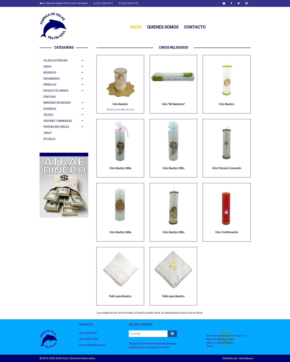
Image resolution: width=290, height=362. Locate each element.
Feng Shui (49, 96)
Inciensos (49, 72)
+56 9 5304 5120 (128, 3)
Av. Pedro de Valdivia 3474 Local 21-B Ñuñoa (64, 3)
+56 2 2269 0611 (103, 3)
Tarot (47, 132)
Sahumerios (51, 78)
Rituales (49, 139)
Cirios (47, 66)
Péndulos (49, 84)
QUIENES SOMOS (162, 27)
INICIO (135, 27)
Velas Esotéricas (55, 60)
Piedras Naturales (56, 126)
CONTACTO (194, 27)
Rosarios (49, 108)
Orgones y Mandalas (57, 120)
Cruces (48, 114)
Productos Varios (55, 90)
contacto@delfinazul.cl (91, 344)
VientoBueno (245, 358)
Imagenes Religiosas (57, 102)
